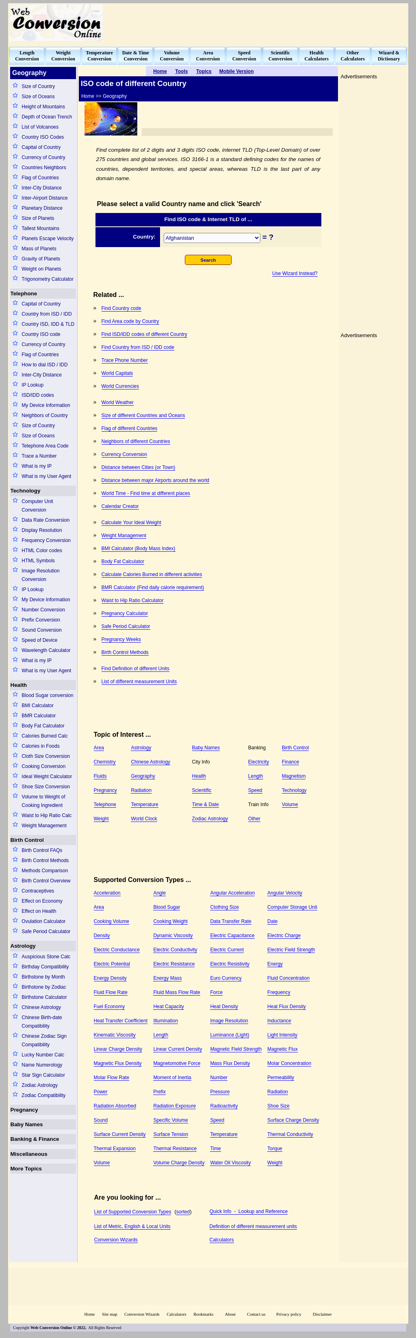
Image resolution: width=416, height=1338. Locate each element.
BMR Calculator (39, 715)
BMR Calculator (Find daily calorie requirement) (153, 587)
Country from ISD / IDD (47, 314)
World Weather (118, 402)
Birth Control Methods (45, 860)
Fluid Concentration (288, 978)
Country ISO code (41, 334)
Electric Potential (112, 964)
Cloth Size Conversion (46, 756)
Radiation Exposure (174, 1106)
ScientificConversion (280, 56)
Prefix (159, 1092)
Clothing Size (224, 907)
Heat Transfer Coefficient (121, 1021)
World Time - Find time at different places (146, 493)
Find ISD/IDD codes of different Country (144, 334)
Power (101, 1092)
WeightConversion (63, 56)
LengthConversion (27, 56)
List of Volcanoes (40, 127)
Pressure (220, 1092)
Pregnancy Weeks (121, 639)
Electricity (258, 762)
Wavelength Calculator (46, 650)
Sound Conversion (42, 630)
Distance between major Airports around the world (155, 480)
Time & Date (205, 804)
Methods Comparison (45, 870)
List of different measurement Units (139, 681)
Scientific (202, 790)
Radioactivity (224, 1106)
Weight (101, 819)
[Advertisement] (259, 22)
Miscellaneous (29, 1154)
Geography (143, 776)
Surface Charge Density (293, 1120)
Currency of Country (43, 157)
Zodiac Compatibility (43, 1095)
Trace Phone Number (125, 360)
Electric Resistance (174, 964)
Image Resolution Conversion (40, 575)
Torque (274, 1148)
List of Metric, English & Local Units (132, 1226)
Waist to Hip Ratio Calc (47, 815)
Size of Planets (38, 218)
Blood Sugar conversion (47, 695)
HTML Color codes (42, 550)
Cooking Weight (170, 921)
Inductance (279, 1021)
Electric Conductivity (175, 950)
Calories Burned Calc (44, 736)
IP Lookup (32, 385)
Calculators (222, 1240)
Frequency (278, 992)
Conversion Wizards (116, 1240)
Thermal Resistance (175, 1148)
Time (215, 1148)
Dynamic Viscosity (173, 935)
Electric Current (227, 950)
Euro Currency (225, 978)
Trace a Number (39, 456)
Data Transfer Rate (230, 921)
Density (102, 935)
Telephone (24, 293)
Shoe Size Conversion (46, 786)
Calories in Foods (40, 746)
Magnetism (294, 776)
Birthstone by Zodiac (44, 987)
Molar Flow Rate (111, 1077)
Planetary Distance (42, 208)
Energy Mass (167, 978)
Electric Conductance (117, 950)
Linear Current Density (177, 1049)
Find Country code (121, 308)
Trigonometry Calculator (48, 279)
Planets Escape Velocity (48, 238)
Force (216, 992)
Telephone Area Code (45, 446)
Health (19, 685)
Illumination (165, 1021)
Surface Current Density (120, 1134)
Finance (290, 762)
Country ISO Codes (43, 137)
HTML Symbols (38, 561)
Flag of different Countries (130, 428)
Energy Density (110, 978)
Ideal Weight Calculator (47, 776)
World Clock (144, 819)
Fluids (100, 776)
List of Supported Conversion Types (132, 1212)
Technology (26, 491)
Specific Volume (170, 1120)
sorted (183, 1212)
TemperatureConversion (99, 56)
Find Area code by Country (130, 321)
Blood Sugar (166, 907)
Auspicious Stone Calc (46, 956)
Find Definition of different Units (135, 668)
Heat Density (224, 1006)
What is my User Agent (46, 476)
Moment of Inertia (172, 1077)
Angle (159, 893)
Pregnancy (24, 1110)
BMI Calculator (38, 705)
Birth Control (27, 840)
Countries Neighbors (44, 167)
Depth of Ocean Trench (47, 117)
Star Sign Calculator (43, 1075)
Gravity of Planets (41, 259)
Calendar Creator (120, 506)
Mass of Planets (39, 249)
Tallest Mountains (40, 228)
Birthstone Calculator (44, 997)
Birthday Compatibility (45, 967)
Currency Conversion (124, 454)
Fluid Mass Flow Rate (176, 992)
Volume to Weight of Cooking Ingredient (43, 801)
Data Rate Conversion (45, 520)
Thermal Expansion (115, 1148)
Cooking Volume (111, 921)
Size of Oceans (38, 96)
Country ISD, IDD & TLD (48, 324)
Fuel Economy (109, 1006)
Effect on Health (39, 911)
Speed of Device (39, 640)
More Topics (26, 1169)
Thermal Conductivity (290, 1134)
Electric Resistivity (229, 964)
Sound (101, 1120)
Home (89, 1314)
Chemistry (105, 762)
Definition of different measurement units (253, 1226)
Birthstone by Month (43, 977)
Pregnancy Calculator (125, 613)
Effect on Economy (42, 901)
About (230, 1314)
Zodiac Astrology (40, 1085)
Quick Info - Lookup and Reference (249, 1211)
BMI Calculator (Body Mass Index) (139, 548)
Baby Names (27, 1124)
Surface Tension (170, 1134)
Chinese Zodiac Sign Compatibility (44, 1040)
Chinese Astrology (41, 1007)
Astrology (23, 946)
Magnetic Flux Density (118, 1063)
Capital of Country (41, 147)
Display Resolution (42, 530)
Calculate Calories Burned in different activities (152, 574)
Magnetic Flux (282, 1049)
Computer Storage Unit (292, 907)
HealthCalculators (317, 56)
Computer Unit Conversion (37, 506)
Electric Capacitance (232, 935)
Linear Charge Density (118, 1049)
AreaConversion (208, 56)
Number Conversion (43, 610)
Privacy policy (288, 1314)
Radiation (141, 790)
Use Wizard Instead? (294, 273)
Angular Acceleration (232, 893)
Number (219, 1077)
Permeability (280, 1077)
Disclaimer (322, 1314)
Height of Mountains (43, 107)
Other (254, 819)
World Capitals (117, 373)
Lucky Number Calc (43, 1055)
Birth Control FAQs (42, 850)
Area (99, 748)
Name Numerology (42, 1065)
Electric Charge (284, 935)
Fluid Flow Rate (111, 992)
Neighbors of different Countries (136, 441)
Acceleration (107, 893)
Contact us (256, 1314)
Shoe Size (278, 1106)
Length (255, 776)
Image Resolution (229, 1021)
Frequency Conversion (46, 540)
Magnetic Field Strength (236, 1049)
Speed (255, 790)
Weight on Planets (41, 269)
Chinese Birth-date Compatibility (42, 1022)
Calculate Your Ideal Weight (131, 522)
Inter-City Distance (42, 188)
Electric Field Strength (291, 950)
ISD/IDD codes (38, 395)
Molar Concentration (289, 1063)
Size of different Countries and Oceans (143, 415)
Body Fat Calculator (43, 726)
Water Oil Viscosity (230, 1163)
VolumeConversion (172, 56)
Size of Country (38, 86)
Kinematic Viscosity (115, 1035)
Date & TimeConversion (135, 56)
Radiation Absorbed (115, 1106)
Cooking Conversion (43, 766)
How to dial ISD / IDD (44, 365)
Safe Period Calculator (46, 931)
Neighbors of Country (44, 415)
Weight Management (44, 825)
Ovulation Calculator (43, 921)
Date (272, 921)
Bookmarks (203, 1314)
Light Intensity (282, 1035)
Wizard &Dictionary (389, 56)
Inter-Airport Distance (44, 198)
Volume (290, 804)
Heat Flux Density (286, 1006)
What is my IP (37, 466)
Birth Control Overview (46, 881)
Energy (275, 964)
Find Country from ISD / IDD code (138, 347)
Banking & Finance (35, 1139)
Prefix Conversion (41, 620)
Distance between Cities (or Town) (139, 467)
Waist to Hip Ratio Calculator (133, 600)
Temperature (144, 804)
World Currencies (120, 386)
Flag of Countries (40, 178)
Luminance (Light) (229, 1035)
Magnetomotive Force (176, 1063)
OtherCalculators (353, 56)
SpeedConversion (244, 56)
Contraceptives (38, 891)
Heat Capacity (168, 1006)
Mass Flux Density (230, 1063)
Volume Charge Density (178, 1163)
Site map (109, 1314)
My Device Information (46, 405)
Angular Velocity (284, 893)
